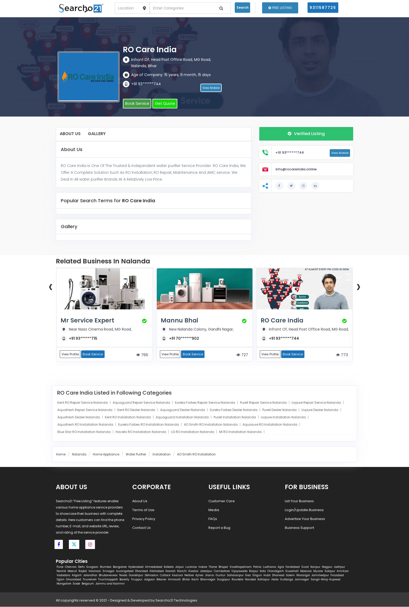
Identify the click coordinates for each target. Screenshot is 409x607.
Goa (248, 575)
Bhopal (223, 567)
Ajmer (199, 575)
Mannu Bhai (181, 320)
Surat (305, 567)
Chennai (70, 567)
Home (60, 455)
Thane (213, 567)
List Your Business (299, 501)
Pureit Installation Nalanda (235, 417)
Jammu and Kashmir (110, 584)
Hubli (266, 575)
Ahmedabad (153, 567)
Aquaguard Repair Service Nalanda (142, 403)
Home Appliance (106, 455)
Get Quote (162, 104)
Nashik (61, 571)
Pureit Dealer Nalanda (279, 410)
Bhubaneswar (108, 575)
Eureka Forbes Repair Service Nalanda (205, 403)
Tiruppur (136, 580)
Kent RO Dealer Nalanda (136, 410)
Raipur (253, 571)
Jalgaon (149, 580)
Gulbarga (286, 580)
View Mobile (211, 88)
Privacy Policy (143, 519)
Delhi (81, 567)
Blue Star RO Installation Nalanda (84, 432)
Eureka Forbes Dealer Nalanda (234, 410)
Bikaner (161, 580)
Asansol (177, 575)
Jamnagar (302, 580)
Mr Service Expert (89, 320)
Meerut (72, 571)
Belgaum (88, 584)
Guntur (220, 575)
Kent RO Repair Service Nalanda (83, 403)
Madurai (306, 571)
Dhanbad (141, 571)
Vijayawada (239, 571)
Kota (263, 571)
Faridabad (293, 567)
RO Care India (283, 320)
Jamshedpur (320, 575)
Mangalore (64, 584)
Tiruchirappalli (108, 580)
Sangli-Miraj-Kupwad (325, 580)
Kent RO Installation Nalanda (128, 417)
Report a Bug (219, 527)
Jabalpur (206, 571)
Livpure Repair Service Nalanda (317, 403)
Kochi (195, 580)
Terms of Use (143, 510)
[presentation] (50, 286)
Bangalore (120, 567)
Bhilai (186, 580)
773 (342, 355)
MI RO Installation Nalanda (240, 432)
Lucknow (191, 567)
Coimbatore (222, 571)
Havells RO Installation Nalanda (141, 432)
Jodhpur (339, 567)
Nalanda (79, 455)
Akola (275, 580)
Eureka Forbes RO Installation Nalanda (149, 425)
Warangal (303, 575)
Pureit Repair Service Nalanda (263, 403)
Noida (123, 575)
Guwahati (292, 571)
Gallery (97, 134)
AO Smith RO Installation (196, 455)
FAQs (212, 519)
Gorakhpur (136, 575)
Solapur (329, 571)
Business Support (299, 527)
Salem (290, 575)
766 (142, 355)
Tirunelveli (90, 580)
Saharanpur (235, 575)
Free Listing (280, 7)
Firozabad (337, 575)
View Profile (70, 354)
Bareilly (124, 580)
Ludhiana (269, 567)
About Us (70, 134)
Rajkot (83, 571)
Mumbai (105, 567)
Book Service (136, 104)
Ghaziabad (73, 580)
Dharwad (278, 575)
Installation (162, 455)
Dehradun (151, 575)
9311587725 (323, 7)
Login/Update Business (304, 510)
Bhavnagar (207, 580)
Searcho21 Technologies (176, 600)
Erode (76, 584)
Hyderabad (135, 567)
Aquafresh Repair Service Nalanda (85, 410)
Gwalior (193, 571)
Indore (203, 567)
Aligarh (77, 575)
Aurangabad (125, 571)
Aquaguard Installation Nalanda (182, 417)
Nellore (189, 575)
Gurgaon (92, 567)
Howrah (170, 571)
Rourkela (237, 580)
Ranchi (182, 571)
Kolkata (169, 567)
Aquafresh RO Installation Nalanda (85, 425)
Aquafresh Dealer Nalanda (79, 417)
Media (213, 510)
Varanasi (94, 571)
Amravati (174, 580)
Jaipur (179, 567)
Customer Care (221, 501)
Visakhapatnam (241, 567)
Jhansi (209, 575)
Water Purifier (136, 455)
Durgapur (223, 580)
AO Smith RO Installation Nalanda (211, 425)
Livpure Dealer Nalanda (320, 410)
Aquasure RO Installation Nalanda (270, 425)
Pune (60, 567)
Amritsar (343, 571)
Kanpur (315, 567)
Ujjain (60, 580)
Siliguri (257, 575)
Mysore (318, 571)
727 (242, 355)
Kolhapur (263, 580)
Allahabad (156, 571)
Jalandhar (90, 575)
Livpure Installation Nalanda (283, 417)
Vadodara (63, 575)
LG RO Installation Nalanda (193, 432)
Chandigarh (275, 571)
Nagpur (327, 567)
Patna (257, 567)
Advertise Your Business (305, 519)
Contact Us (141, 527)
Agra (281, 567)
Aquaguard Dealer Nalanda (183, 410)
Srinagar (109, 571)
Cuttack (165, 575)
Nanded (250, 580)
